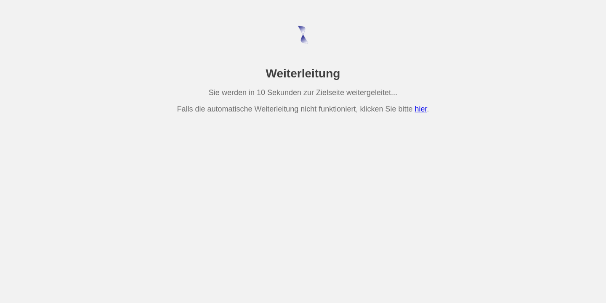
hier (421, 108)
